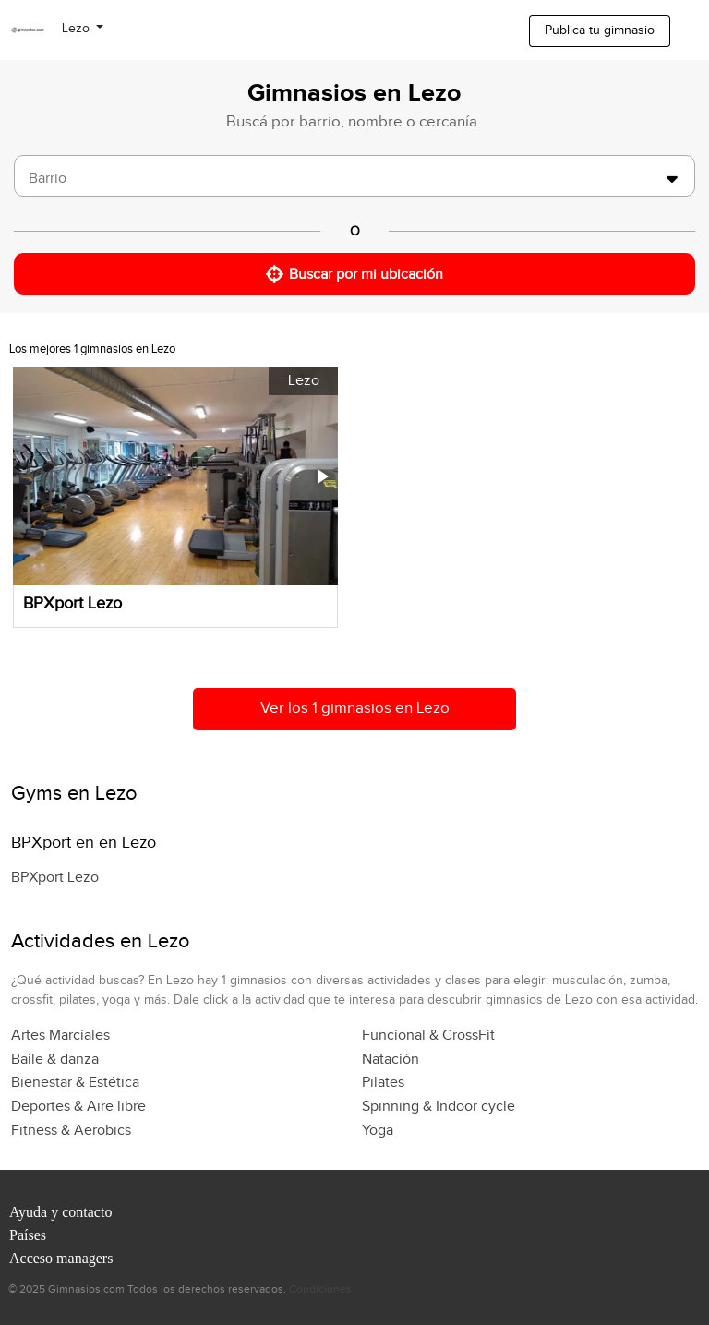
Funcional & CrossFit (428, 1035)
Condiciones (320, 1289)
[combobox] (354, 176)
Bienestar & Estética (75, 1082)
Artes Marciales (60, 1035)
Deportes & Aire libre (78, 1106)
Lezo (77, 28)
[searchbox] (343, 179)
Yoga (377, 1130)
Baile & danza (55, 1059)
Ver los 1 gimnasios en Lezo (355, 708)
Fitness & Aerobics (71, 1130)
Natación (390, 1059)
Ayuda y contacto (60, 1212)
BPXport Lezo (55, 877)
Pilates (383, 1082)
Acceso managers (61, 1258)
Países (27, 1235)
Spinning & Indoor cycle (438, 1106)
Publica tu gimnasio (600, 30)
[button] (321, 476)
